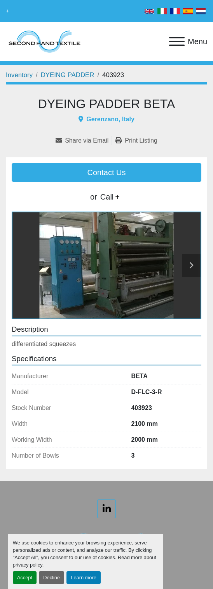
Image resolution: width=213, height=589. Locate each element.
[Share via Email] (83, 141)
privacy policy (27, 565)
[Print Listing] (136, 141)
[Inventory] (19, 75)
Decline (51, 577)
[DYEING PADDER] (67, 75)
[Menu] (177, 41)
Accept (24, 577)
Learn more (83, 577)
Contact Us (106, 172)
